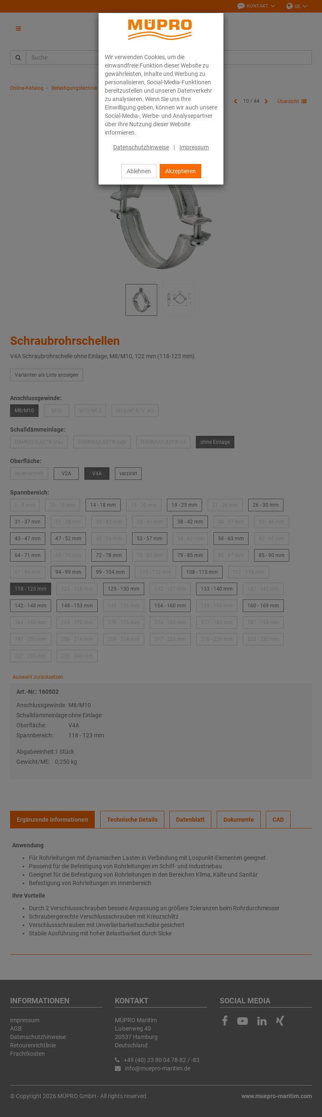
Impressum (194, 147)
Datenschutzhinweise (141, 147)
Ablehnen (139, 171)
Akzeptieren (180, 171)
